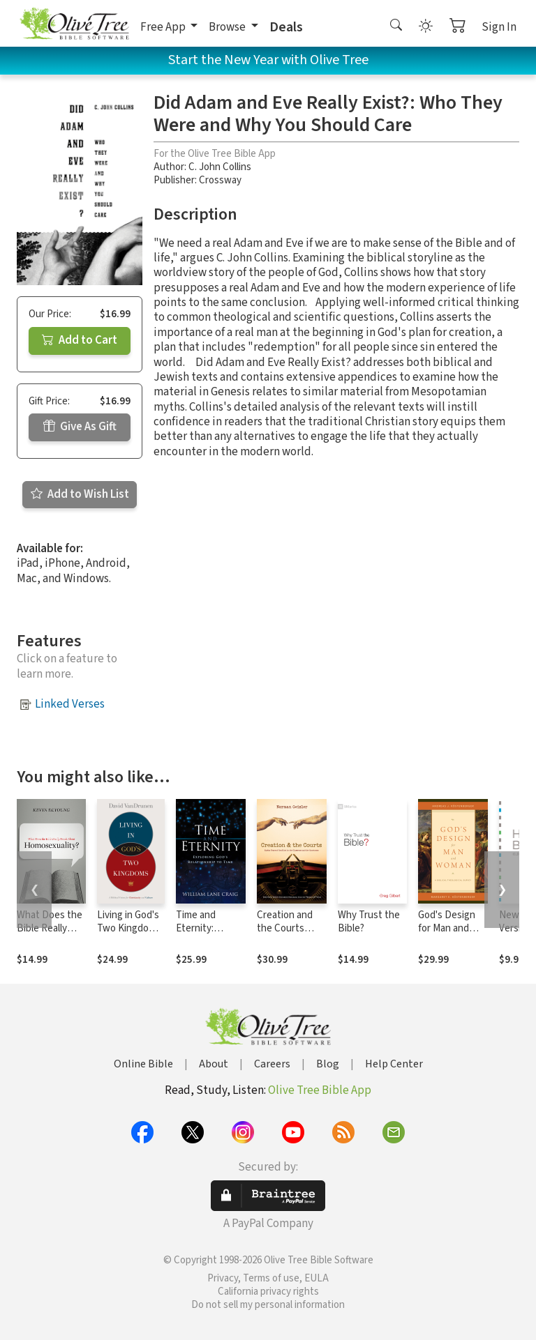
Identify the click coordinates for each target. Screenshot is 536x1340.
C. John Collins (219, 167)
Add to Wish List (80, 494)
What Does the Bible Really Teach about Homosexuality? (51, 935)
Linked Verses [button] (70, 704)
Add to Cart (79, 340)
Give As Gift (80, 426)
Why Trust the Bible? (369, 922)
